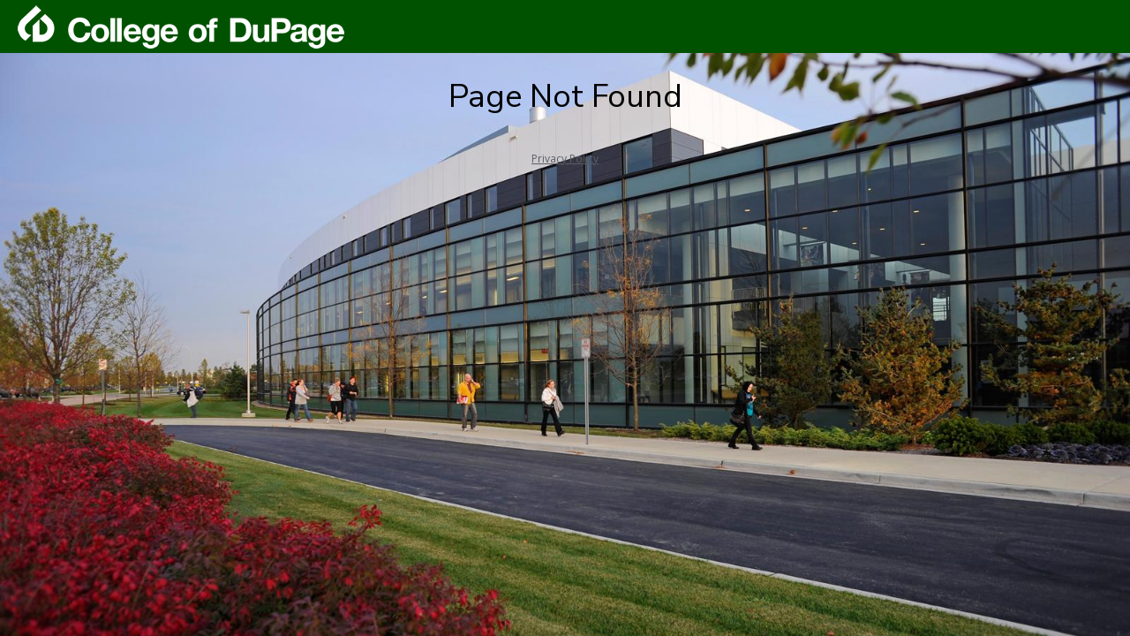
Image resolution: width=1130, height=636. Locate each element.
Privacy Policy (565, 158)
